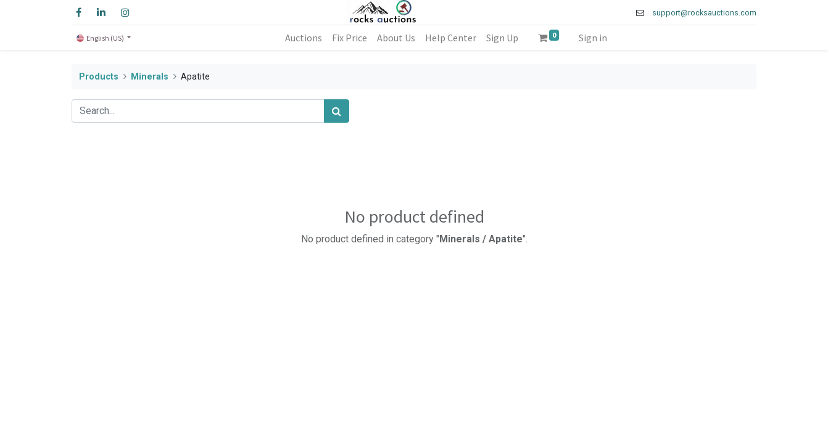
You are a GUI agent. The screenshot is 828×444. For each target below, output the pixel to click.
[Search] (336, 111)
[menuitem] (303, 37)
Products (98, 77)
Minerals (149, 77)
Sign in (593, 37)
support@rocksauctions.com (704, 12)
